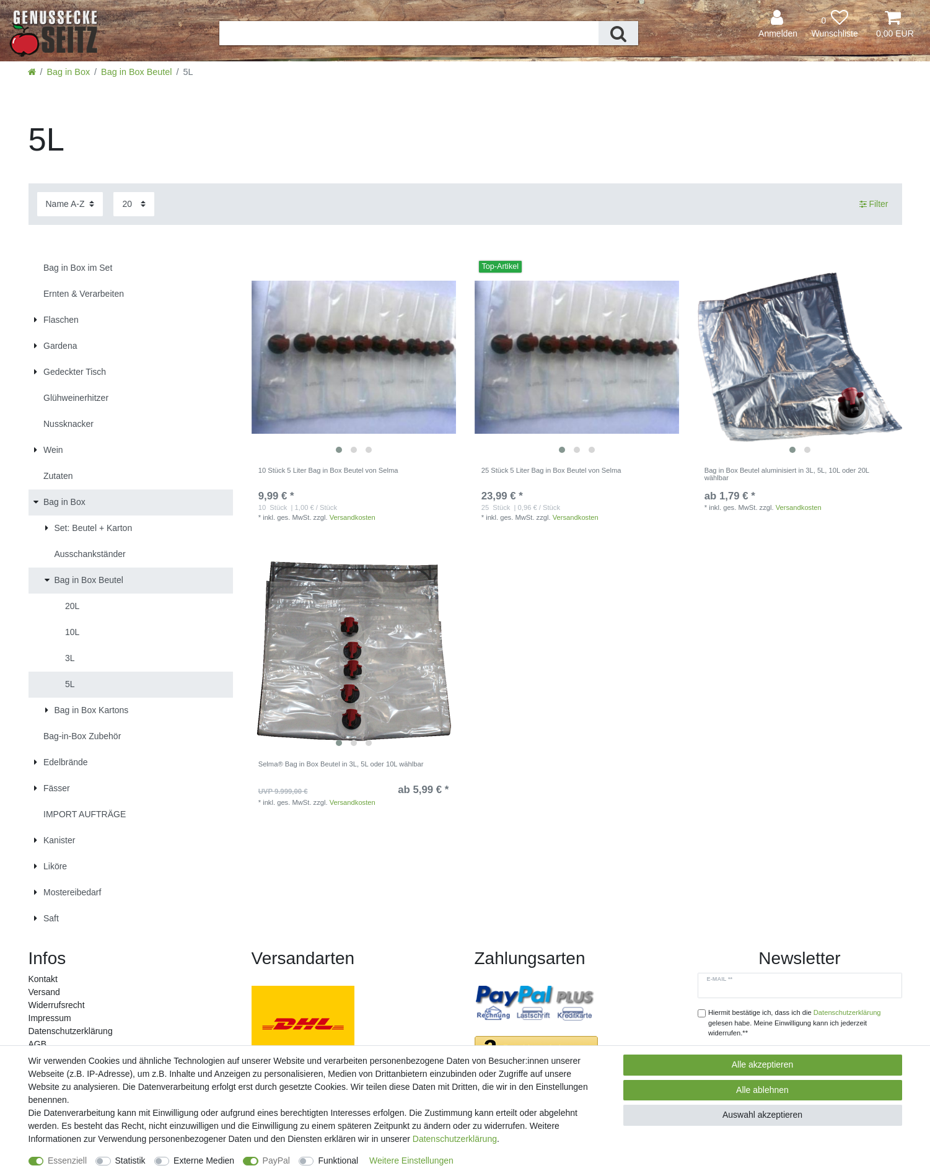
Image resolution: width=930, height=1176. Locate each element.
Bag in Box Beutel (136, 72)
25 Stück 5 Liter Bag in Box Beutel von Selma (551, 470)
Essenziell (67, 1160)
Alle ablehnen (762, 1090)
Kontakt (43, 979)
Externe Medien (203, 1160)
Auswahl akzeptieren (762, 1115)
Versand (44, 992)
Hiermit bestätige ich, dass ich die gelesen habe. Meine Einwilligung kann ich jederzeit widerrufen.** (794, 1023)
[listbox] (354, 357)
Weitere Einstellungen (411, 1160)
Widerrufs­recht (57, 1005)
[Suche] (618, 33)
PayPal (276, 1160)
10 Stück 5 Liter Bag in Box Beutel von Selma (328, 470)
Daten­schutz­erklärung (71, 1031)
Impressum (50, 1018)
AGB (38, 1044)
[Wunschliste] (834, 24)
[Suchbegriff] (409, 33)
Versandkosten (352, 517)
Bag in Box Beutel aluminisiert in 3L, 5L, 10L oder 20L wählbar (786, 474)
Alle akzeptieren (763, 1064)
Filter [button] (873, 204)
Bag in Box (68, 72)
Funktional (338, 1160)
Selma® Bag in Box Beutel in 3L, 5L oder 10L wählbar (341, 764)
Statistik (130, 1160)
